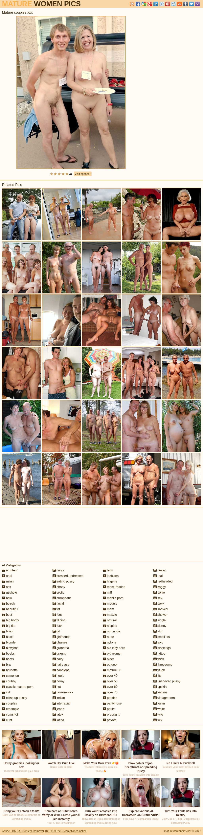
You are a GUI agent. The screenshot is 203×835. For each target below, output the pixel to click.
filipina (59, 620)
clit (6, 692)
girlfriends (61, 637)
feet (57, 614)
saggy (159, 587)
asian (8, 581)
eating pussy (63, 581)
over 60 (110, 686)
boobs (8, 653)
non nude (111, 631)
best (7, 614)
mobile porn (113, 598)
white (159, 709)
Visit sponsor (83, 173)
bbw (7, 598)
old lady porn (114, 648)
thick (158, 659)
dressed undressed (68, 576)
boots (8, 659)
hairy (58, 659)
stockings (162, 648)
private (109, 720)
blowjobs (10, 648)
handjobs (61, 670)
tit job (159, 670)
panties (110, 698)
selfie (159, 592)
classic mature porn (18, 686)
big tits (8, 625)
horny (58, 681)
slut (157, 631)
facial (58, 603)
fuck (57, 625)
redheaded (163, 581)
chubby (9, 681)
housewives (63, 692)
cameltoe (10, 675)
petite (109, 709)
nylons (109, 642)
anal (7, 576)
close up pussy (14, 698)
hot (57, 686)
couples (9, 703)
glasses (60, 642)
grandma (61, 648)
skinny (160, 625)
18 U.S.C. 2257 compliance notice (66, 831)
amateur (10, 570)
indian (59, 698)
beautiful (10, 609)
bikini (7, 631)
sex (157, 598)
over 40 (110, 675)
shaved (160, 609)
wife (158, 714)
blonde (9, 642)
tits (157, 675)
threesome (162, 664)
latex (58, 714)
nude (108, 637)
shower (160, 614)
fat (56, 609)
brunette (10, 670)
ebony (59, 587)
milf (107, 592)
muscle (110, 614)
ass (6, 587)
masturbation (114, 587)
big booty (10, 620)
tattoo (159, 653)
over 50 (110, 681)
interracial (61, 703)
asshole (9, 592)
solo (158, 642)
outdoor (110, 664)
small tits (161, 637)
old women (112, 653)
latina (58, 720)
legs (108, 570)
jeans (58, 709)
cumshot (10, 714)
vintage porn (164, 698)
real (158, 576)
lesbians (111, 576)
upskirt (160, 686)
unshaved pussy (166, 681)
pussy (159, 570)
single (159, 620)
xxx (157, 720)
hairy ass (61, 664)
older (108, 659)
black (7, 637)
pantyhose (112, 703)
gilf (57, 631)
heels (58, 675)
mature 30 (112, 670)
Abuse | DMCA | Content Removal (23, 831)
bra (6, 664)
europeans (62, 598)
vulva (159, 703)
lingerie (110, 581)
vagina (160, 692)
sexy (158, 603)
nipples (110, 625)
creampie (10, 709)
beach (8, 603)
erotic (58, 592)
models (110, 603)
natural (110, 620)
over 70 (110, 692)
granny (59, 653)
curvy (58, 570)
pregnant (111, 714)
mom (108, 609)
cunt (7, 720)
